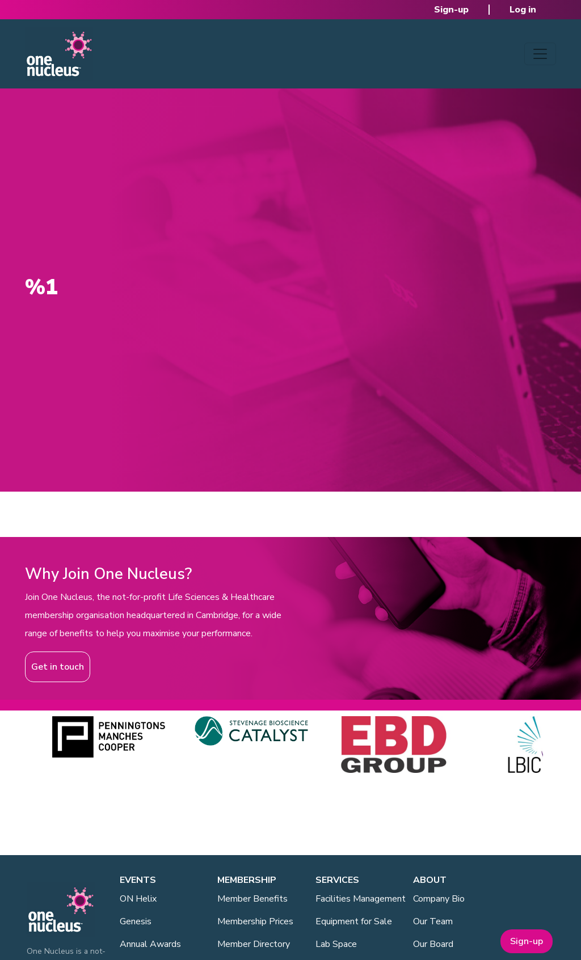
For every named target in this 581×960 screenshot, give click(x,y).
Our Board (433, 944)
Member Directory (253, 944)
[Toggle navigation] (540, 54)
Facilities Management (360, 899)
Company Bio (439, 899)
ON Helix (138, 899)
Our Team (433, 921)
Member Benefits (252, 899)
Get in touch (57, 667)
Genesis (135, 921)
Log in (523, 10)
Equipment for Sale (353, 921)
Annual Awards (150, 944)
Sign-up (451, 10)
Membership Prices (255, 921)
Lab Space (336, 944)
